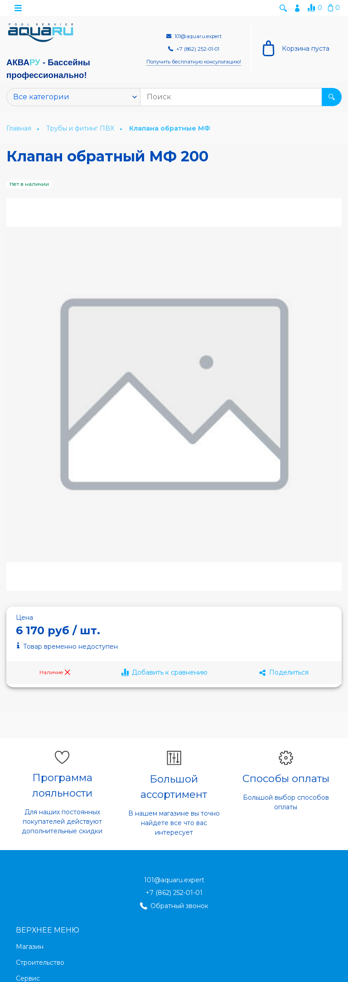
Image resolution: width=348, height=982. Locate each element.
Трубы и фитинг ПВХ (81, 129)
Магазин (30, 947)
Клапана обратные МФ (169, 129)
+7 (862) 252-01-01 (174, 893)
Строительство (40, 963)
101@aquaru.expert (174, 880)
